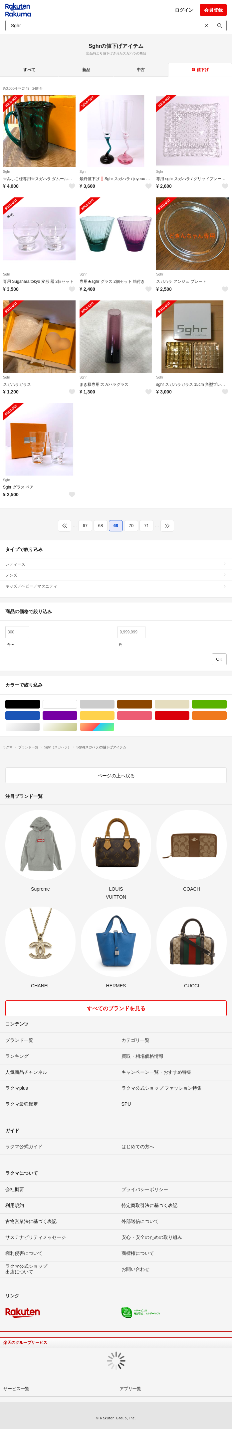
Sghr (6, 171)
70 (131, 525)
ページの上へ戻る (116, 775)
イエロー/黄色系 (114, 715)
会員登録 (213, 10)
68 (100, 525)
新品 (86, 69)
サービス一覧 (16, 1388)
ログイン (184, 10)
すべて (29, 69)
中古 (141, 69)
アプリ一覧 (130, 1388)
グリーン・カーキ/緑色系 (226, 704)
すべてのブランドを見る (116, 1008)
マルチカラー (114, 726)
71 (146, 525)
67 (85, 525)
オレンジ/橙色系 (226, 715)
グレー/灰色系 (114, 704)
